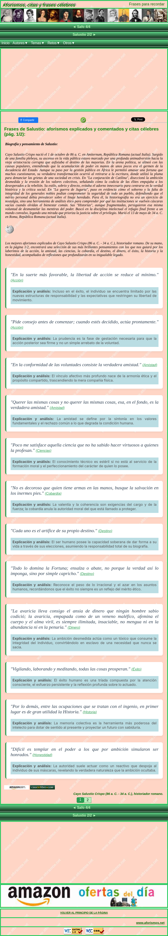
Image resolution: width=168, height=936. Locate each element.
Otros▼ (69, 43)
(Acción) (17, 280)
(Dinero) (74, 627)
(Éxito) (136, 669)
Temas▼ (37, 43)
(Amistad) (150, 365)
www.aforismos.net (150, 923)
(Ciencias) (43, 451)
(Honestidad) (42, 755)
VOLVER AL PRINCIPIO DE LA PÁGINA (84, 912)
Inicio (6, 43)
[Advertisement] (84, 79)
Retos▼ (54, 43)
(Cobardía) (53, 493)
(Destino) (105, 531)
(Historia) (90, 712)
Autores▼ (20, 43)
